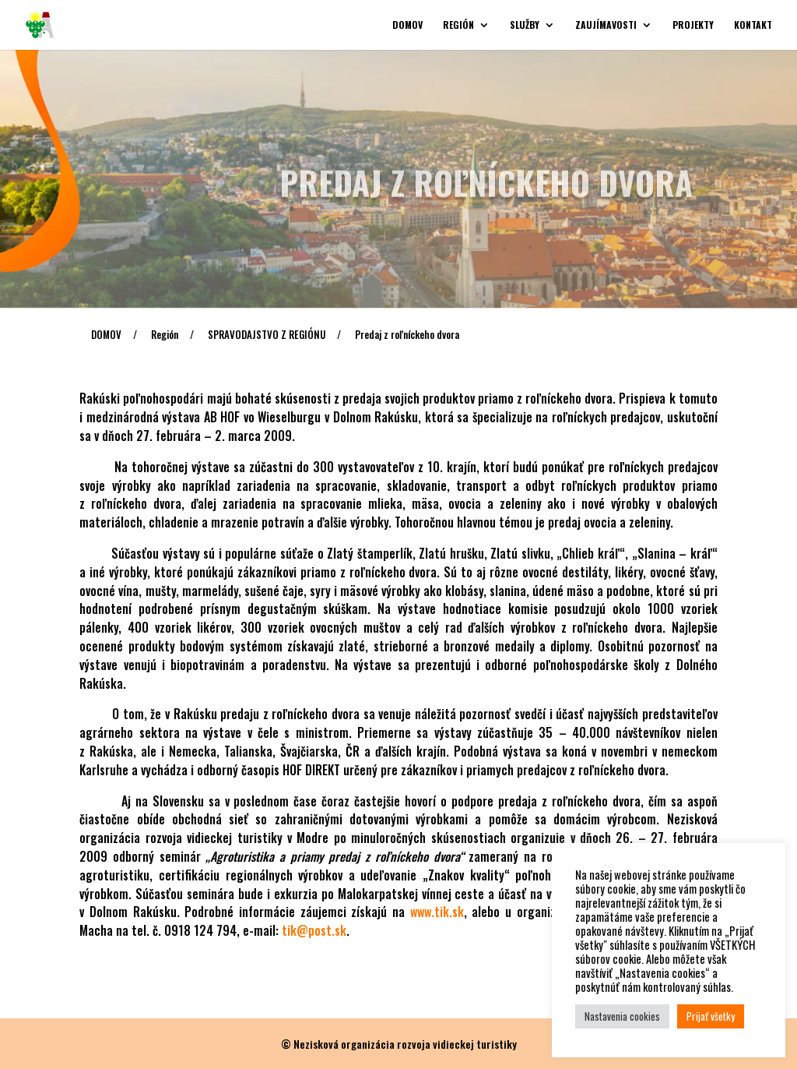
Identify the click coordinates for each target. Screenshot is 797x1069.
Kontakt (753, 25)
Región (458, 25)
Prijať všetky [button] (710, 1016)
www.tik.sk (437, 911)
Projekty (693, 25)
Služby (524, 25)
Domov (407, 25)
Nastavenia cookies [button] (622, 1016)
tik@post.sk (314, 930)
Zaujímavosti (606, 25)
